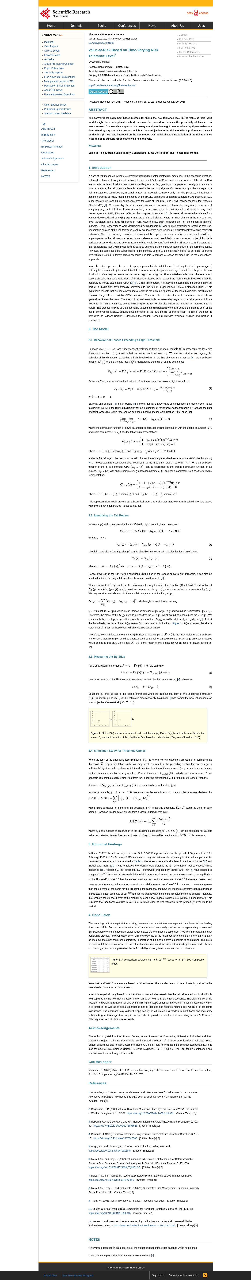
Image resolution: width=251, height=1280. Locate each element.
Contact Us (139, 1268)
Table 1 (138, 861)
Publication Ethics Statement (58, 85)
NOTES (94, 1239)
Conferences (127, 25)
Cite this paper (100, 1062)
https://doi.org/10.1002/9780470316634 (110, 1150)
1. (90, 1092)
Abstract (182, 34)
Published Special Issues (56, 109)
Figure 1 (177, 623)
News (152, 25)
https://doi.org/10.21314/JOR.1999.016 (110, 1213)
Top (43, 123)
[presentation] (107, 349)
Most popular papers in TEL (58, 81)
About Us (177, 25)
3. (90, 1121)
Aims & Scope (50, 50)
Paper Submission (53, 68)
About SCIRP (119, 1268)
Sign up (156, 1275)
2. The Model (99, 329)
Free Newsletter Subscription (58, 76)
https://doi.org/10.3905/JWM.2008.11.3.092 (150, 1113)
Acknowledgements (104, 1028)
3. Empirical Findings (105, 844)
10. (90, 1208)
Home (51, 25)
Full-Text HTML (186, 43)
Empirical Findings (52, 146)
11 (112, 865)
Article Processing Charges (58, 63)
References (97, 1083)
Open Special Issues (54, 104)
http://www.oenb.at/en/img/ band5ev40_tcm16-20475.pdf (144, 1225)
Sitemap (130, 1268)
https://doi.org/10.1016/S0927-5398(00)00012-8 (114, 1167)
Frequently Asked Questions (58, 94)
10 (205, 861)
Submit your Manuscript (182, 1275)
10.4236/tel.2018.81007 (101, 42)
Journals (76, 25)
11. (90, 1221)
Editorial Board (51, 55)
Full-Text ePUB (186, 47)
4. (90, 1134)
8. (90, 1188)
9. (90, 1200)
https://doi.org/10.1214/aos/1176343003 (115, 1138)
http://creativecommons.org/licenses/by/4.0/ (112, 85)
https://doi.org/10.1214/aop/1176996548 (115, 1125)
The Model (47, 140)
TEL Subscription (52, 72)
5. (90, 1146)
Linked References (188, 52)
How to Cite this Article (190, 56)
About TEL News (52, 90)
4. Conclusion (99, 915)
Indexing (47, 42)
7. (90, 1175)
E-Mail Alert (50, 1275)
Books (101, 25)
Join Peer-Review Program (77, 1275)
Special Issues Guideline (56, 113)
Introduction (48, 134)
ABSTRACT (98, 110)
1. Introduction (100, 168)
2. (90, 1109)
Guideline (48, 59)
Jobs (201, 25)
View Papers (50, 46)
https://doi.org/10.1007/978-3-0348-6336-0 (111, 1179)
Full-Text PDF (185, 39)
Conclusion (47, 152)
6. (90, 1159)
